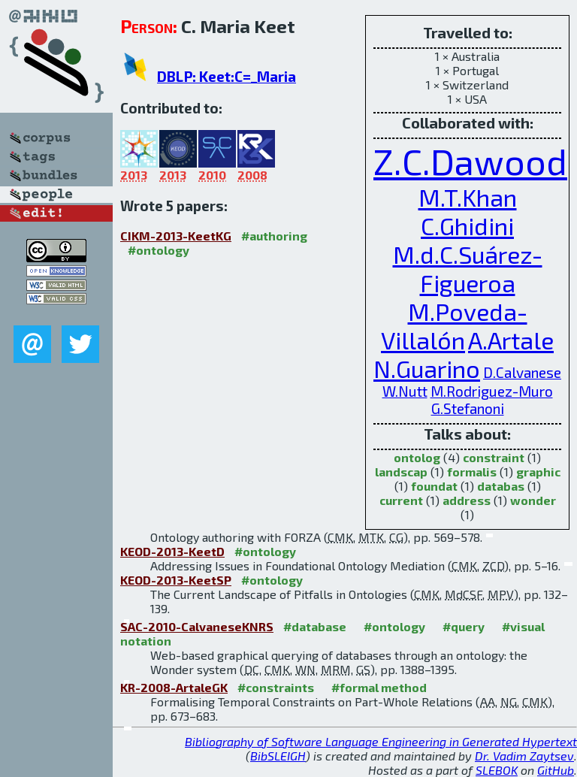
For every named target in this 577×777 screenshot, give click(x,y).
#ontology (158, 250)
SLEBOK (497, 770)
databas (500, 486)
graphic (538, 471)
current (401, 500)
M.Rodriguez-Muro (491, 391)
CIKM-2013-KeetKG (175, 235)
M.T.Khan (467, 197)
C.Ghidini (467, 225)
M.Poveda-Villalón (454, 325)
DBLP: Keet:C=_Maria (226, 76)
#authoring (274, 235)
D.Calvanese (522, 372)
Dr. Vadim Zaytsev (524, 755)
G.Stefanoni (467, 408)
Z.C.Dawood (470, 161)
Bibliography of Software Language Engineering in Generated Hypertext (381, 741)
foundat (434, 486)
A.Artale (511, 339)
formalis (472, 471)
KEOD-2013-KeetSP (175, 580)
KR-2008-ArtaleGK (174, 687)
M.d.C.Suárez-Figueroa (467, 268)
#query (464, 626)
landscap (401, 471)
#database (314, 626)
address (467, 500)
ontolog (417, 457)
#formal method (379, 687)
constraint (493, 457)
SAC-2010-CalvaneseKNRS (196, 626)
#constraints (275, 687)
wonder (533, 500)
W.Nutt (404, 391)
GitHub (555, 770)
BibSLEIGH (278, 755)
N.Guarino (426, 368)
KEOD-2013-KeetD (172, 551)
